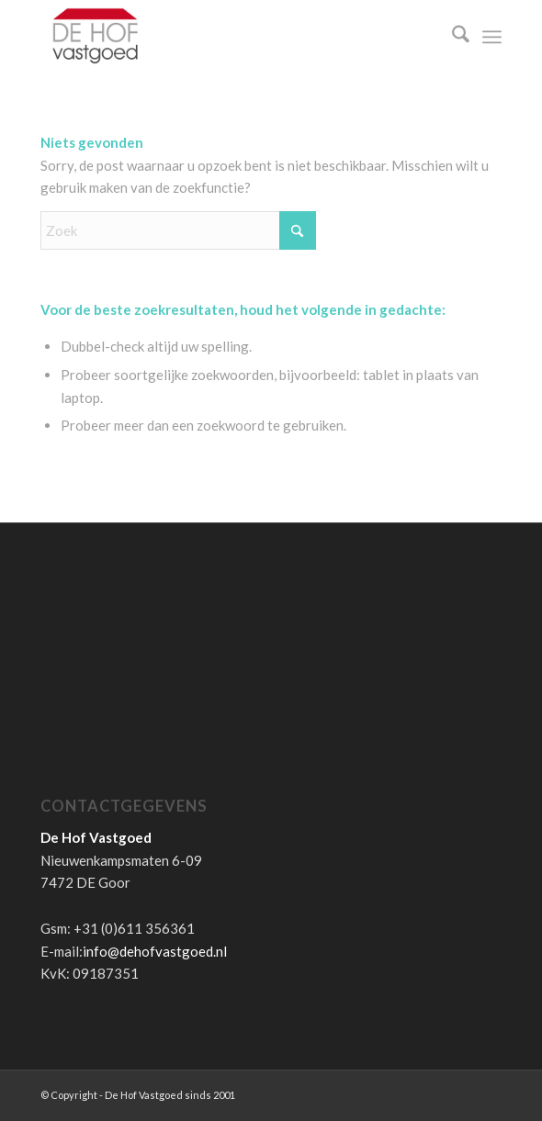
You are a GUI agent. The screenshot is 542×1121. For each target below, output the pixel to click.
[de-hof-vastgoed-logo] (224, 36)
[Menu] (492, 37)
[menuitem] (451, 36)
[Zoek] (451, 36)
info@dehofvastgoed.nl (155, 951)
